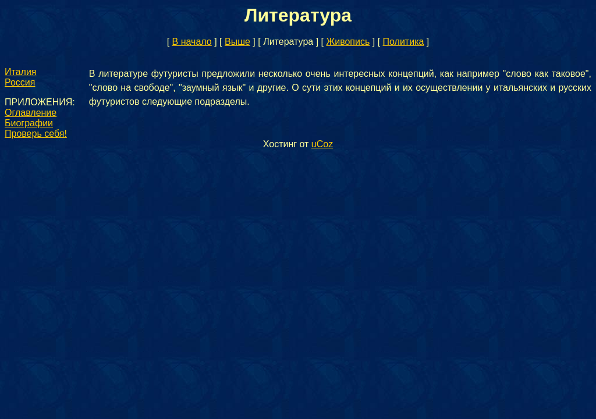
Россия (20, 82)
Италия (20, 72)
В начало (192, 42)
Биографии (29, 123)
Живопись (348, 42)
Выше (237, 42)
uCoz (322, 144)
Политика (403, 42)
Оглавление (30, 113)
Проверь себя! (36, 134)
